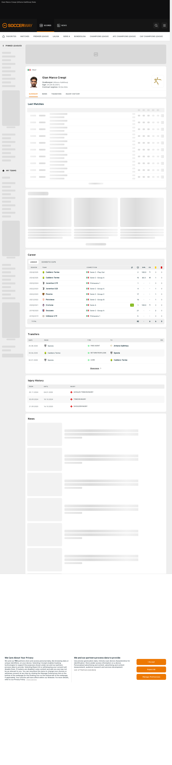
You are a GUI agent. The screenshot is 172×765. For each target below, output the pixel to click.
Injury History (73, 94)
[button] (156, 25)
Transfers (56, 94)
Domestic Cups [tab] (49, 262)
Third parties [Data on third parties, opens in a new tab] (31, 680)
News (44, 94)
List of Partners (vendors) (85, 670)
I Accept (151, 662)
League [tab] (33, 262)
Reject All (151, 669)
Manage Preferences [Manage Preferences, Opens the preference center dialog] (151, 677)
